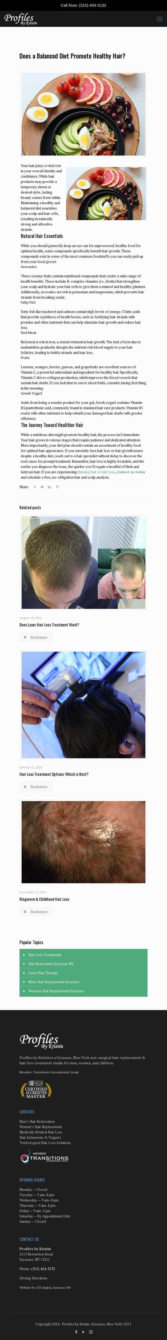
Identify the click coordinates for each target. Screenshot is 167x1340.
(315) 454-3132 (92, 5)
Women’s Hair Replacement (40, 1126)
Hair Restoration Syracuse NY (51, 963)
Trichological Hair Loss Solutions (45, 1142)
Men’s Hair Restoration (37, 1121)
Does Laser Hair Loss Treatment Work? (49, 624)
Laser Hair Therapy (43, 972)
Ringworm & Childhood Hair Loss (44, 899)
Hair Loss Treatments (45, 954)
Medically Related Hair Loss (40, 1132)
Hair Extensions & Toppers (40, 1137)
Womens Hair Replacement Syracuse (56, 991)
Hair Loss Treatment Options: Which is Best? (54, 774)
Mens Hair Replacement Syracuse (53, 981)
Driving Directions (33, 1278)
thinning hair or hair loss (96, 472)
